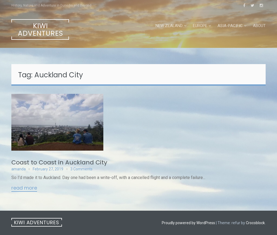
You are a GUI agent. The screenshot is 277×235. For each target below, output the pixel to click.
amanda (18, 169)
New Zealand (169, 25)
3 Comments (81, 169)
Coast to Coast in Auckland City (59, 162)
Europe (200, 25)
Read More (24, 188)
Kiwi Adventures (40, 29)
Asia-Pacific (230, 25)
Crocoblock (255, 223)
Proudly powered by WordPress (188, 223)
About (259, 25)
